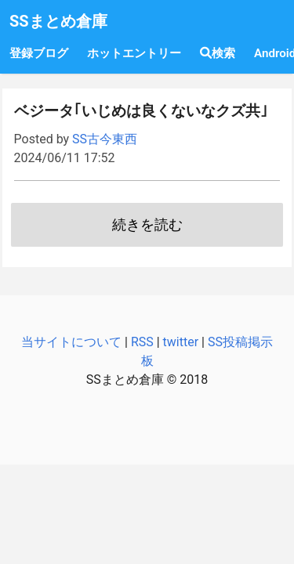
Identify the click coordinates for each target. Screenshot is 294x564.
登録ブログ (38, 53)
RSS (142, 341)
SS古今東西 (104, 139)
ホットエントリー (134, 53)
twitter (181, 341)
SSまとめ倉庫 (58, 21)
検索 (217, 53)
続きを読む (147, 225)
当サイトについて (71, 341)
